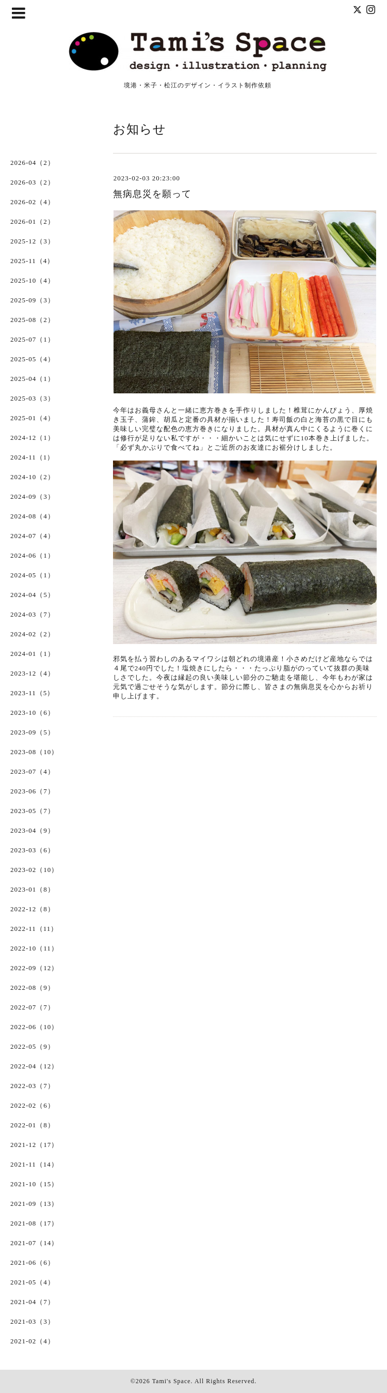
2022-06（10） (34, 1027)
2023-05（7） (32, 811)
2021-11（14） (34, 1164)
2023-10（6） (32, 712)
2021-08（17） (34, 1223)
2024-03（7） (32, 614)
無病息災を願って (152, 194)
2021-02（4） (32, 1341)
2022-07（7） (32, 1007)
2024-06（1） (32, 555)
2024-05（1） (32, 575)
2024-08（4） (32, 516)
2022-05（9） (32, 1046)
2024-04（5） (32, 595)
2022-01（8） (32, 1125)
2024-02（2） (32, 634)
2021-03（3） (32, 1321)
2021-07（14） (34, 1243)
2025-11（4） (32, 261)
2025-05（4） (32, 359)
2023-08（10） (34, 752)
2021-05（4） (32, 1282)
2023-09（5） (32, 732)
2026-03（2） (32, 182)
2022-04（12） (34, 1066)
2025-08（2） (32, 320)
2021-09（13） (34, 1203)
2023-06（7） (32, 791)
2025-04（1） (32, 378)
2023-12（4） (32, 673)
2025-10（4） (32, 280)
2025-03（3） (32, 398)
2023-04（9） (32, 830)
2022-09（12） (34, 968)
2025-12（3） (32, 241)
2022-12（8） (32, 909)
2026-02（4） (32, 202)
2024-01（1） (32, 653)
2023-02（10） (34, 870)
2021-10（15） (34, 1184)
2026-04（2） (32, 162)
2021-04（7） (32, 1302)
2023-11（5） (32, 693)
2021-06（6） (32, 1262)
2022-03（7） (32, 1086)
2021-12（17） (34, 1145)
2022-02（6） (32, 1105)
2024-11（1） (32, 457)
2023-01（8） (32, 889)
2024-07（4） (32, 536)
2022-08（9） (32, 987)
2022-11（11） (34, 928)
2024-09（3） (32, 496)
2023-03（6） (32, 850)
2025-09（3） (32, 300)
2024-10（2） (32, 477)
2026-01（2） (32, 221)
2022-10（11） (34, 948)
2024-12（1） (32, 437)
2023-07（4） (32, 771)
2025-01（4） (32, 418)
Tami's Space (171, 1381)
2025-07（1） (32, 339)
